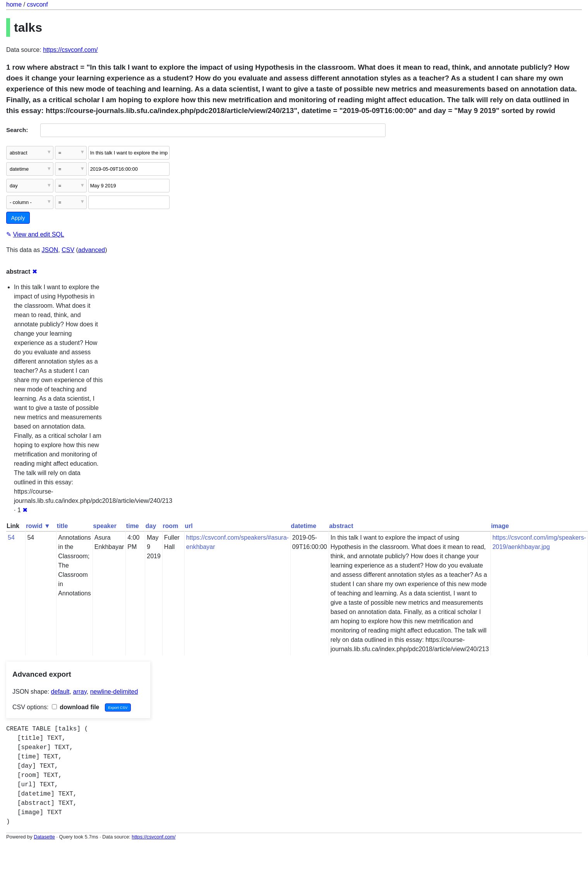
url (188, 526)
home (14, 4)
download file (75, 707)
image (500, 526)
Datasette (44, 837)
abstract (341, 526)
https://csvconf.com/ (70, 49)
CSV (68, 250)
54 (11, 537)
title (62, 526)
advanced (91, 250)
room (170, 526)
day (151, 526)
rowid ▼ (38, 526)
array (80, 691)
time (132, 526)
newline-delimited (114, 691)
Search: (17, 130)
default (60, 691)
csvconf (37, 4)
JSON (50, 250)
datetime (303, 526)
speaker (105, 526)
